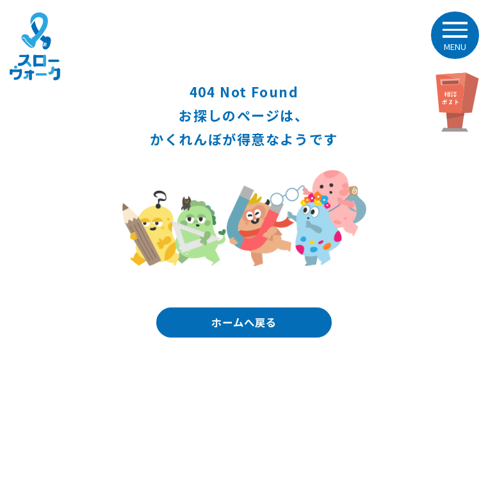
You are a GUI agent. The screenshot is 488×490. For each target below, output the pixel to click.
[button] (455, 35)
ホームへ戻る (244, 322)
